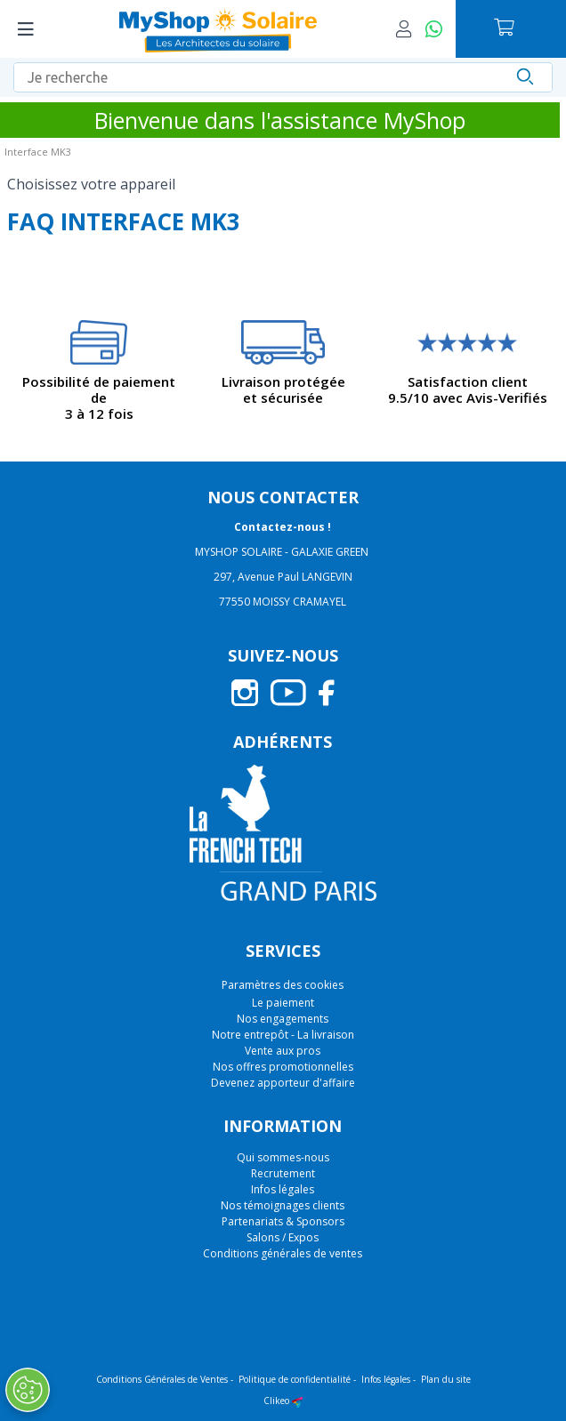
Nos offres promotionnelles (283, 1066)
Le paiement (283, 1002)
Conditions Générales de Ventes (162, 1379)
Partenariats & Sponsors (283, 1221)
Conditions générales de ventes (282, 1253)
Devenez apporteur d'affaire (283, 1082)
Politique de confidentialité (295, 1379)
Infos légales (282, 1189)
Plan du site (446, 1379)
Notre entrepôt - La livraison (283, 1034)
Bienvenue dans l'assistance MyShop (279, 120)
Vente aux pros (282, 1050)
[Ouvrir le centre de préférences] (26, 1390)
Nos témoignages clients (282, 1205)
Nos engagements (282, 1018)
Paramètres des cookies (283, 985)
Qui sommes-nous (283, 1157)
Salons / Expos (283, 1237)
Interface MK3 (37, 151)
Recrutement (283, 1173)
